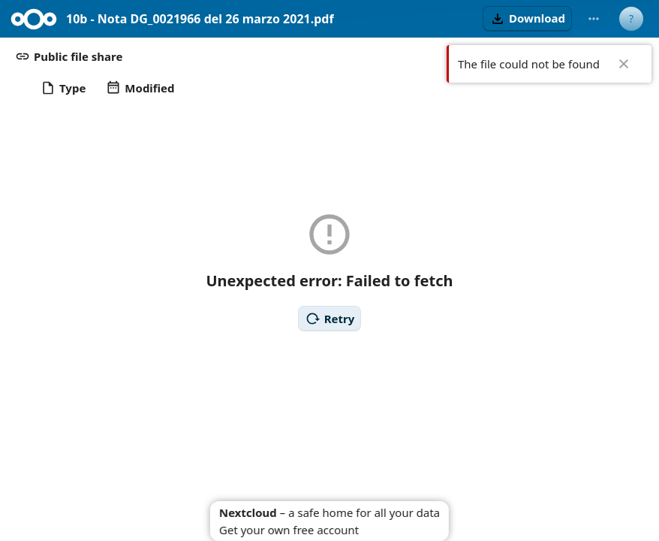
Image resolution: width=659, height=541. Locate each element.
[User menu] (631, 19)
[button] (527, 19)
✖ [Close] (623, 63)
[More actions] (593, 19)
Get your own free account (289, 529)
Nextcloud (248, 512)
